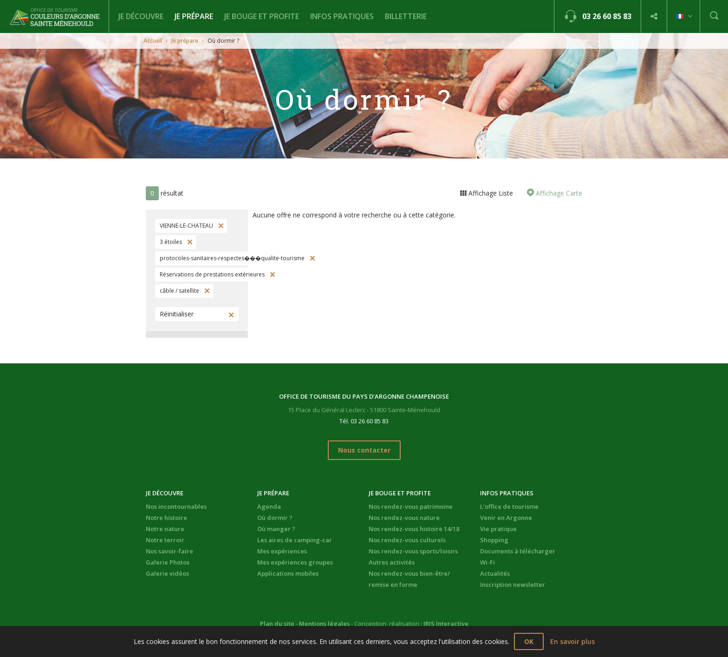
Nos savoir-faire (169, 551)
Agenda (269, 506)
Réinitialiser (177, 313)
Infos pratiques (342, 16)
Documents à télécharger (517, 551)
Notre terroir (165, 540)
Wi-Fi (487, 562)
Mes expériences (282, 551)
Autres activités (392, 562)
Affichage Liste (490, 193)
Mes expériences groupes (295, 562)
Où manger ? (276, 529)
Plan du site (277, 623)
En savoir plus (572, 641)
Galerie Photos (167, 562)
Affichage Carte (558, 193)
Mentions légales (324, 623)
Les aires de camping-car (294, 540)
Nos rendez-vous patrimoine (411, 506)
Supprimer (220, 226)
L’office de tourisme (509, 506)
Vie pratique (498, 529)
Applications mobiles (287, 573)
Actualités (495, 573)
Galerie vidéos (167, 573)
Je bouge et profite (261, 16)
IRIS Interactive (445, 623)
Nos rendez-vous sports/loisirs (413, 551)
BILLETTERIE (406, 16)
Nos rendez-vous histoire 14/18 (414, 529)
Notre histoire (166, 517)
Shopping (494, 540)
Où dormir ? (274, 517)
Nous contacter (364, 450)
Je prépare (194, 16)
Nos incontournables (176, 506)
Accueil (152, 41)
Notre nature (165, 529)
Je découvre (140, 16)
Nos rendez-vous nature (404, 517)
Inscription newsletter (512, 584)
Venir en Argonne (506, 517)
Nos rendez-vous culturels (407, 540)
